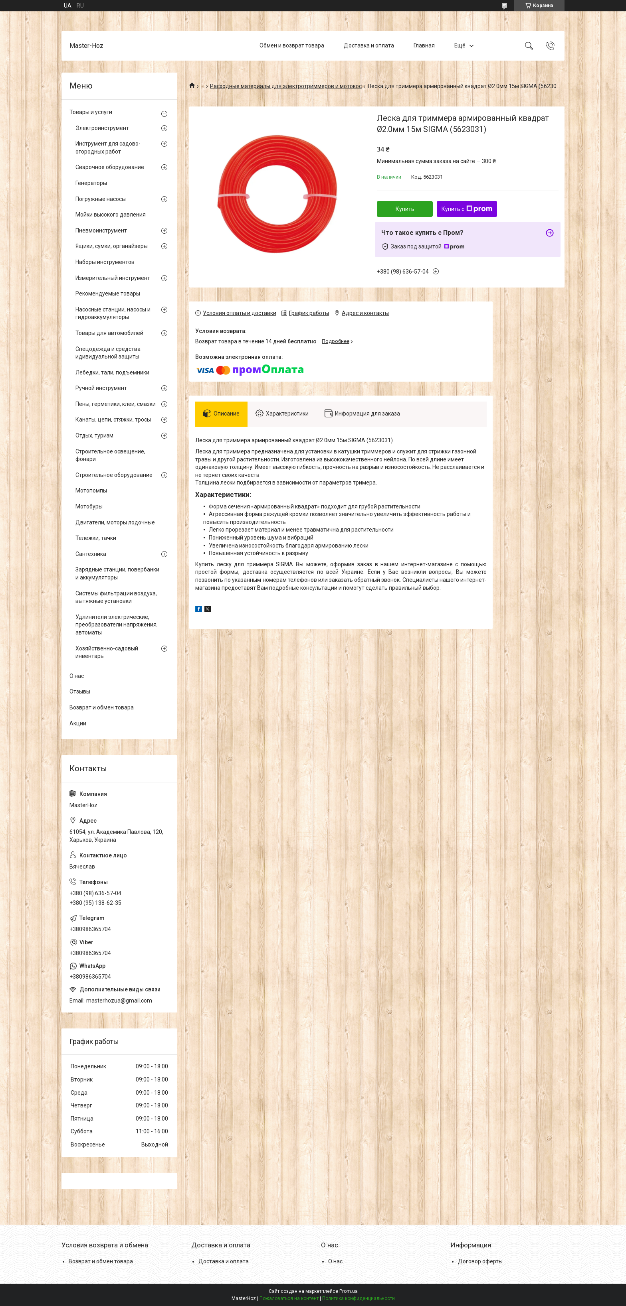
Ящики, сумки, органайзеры (111, 246)
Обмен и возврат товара (292, 45)
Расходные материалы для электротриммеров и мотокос (286, 86)
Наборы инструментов (105, 262)
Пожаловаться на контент (289, 1298)
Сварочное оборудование (109, 167)
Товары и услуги (90, 112)
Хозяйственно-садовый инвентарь (106, 652)
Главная (424, 45)
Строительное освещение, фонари (110, 455)
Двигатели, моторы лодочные (115, 522)
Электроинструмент (102, 128)
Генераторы (91, 183)
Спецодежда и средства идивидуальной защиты (108, 353)
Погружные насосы (100, 199)
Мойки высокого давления (110, 214)
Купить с (467, 209)
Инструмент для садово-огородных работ (108, 147)
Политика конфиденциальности (358, 1298)
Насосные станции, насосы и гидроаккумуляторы (113, 313)
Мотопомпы (91, 490)
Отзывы (79, 691)
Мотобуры (89, 506)
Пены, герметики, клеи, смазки (115, 404)
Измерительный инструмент (112, 278)
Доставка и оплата (369, 45)
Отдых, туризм (94, 435)
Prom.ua (348, 1291)
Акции (77, 723)
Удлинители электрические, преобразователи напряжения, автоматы (116, 625)
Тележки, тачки (95, 538)
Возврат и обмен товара (101, 707)
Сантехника (90, 554)
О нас (76, 676)
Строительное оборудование (114, 475)
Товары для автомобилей (109, 333)
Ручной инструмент (101, 388)
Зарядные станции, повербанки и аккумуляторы (117, 573)
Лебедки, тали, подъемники (112, 372)
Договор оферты (480, 1261)
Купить (405, 209)
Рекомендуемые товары (107, 293)
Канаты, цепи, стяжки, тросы (113, 419)
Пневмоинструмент (101, 230)
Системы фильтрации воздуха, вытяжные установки (116, 597)
